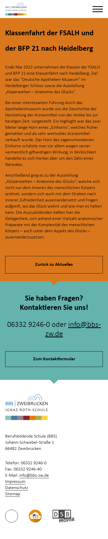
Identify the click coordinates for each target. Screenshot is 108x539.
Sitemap (12, 494)
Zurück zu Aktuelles (54, 264)
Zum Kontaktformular (54, 359)
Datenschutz (16, 487)
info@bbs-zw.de (34, 475)
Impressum (15, 481)
